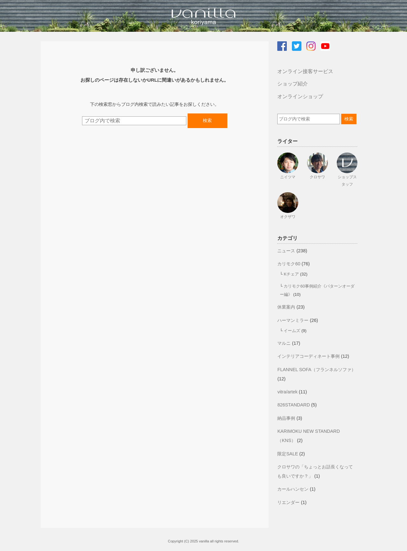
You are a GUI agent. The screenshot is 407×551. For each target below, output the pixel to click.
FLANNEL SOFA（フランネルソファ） (316, 369)
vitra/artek (287, 391)
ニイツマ (287, 177)
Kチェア (291, 274)
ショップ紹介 (292, 83)
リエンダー (288, 502)
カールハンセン (292, 489)
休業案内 (286, 307)
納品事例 (286, 418)
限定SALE (287, 453)
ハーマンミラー (292, 320)
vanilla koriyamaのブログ (203, 16)
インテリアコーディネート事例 (308, 356)
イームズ (292, 330)
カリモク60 (288, 263)
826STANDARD (293, 404)
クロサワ (317, 177)
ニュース (286, 250)
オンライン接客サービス (305, 71)
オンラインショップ (300, 96)
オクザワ (287, 217)
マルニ (284, 343)
